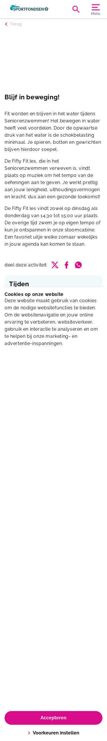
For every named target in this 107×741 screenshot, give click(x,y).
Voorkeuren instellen (53, 733)
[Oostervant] (29, 9)
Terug (16, 24)
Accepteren (53, 717)
